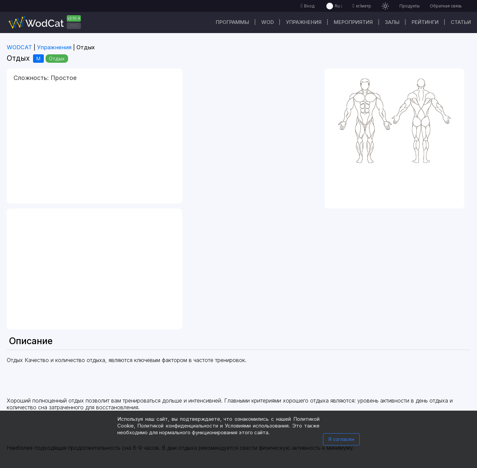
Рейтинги (425, 22)
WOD (267, 22)
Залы (392, 22)
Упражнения (304, 22)
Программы (232, 22)
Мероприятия (353, 22)
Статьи (461, 22)
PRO (74, 25)
